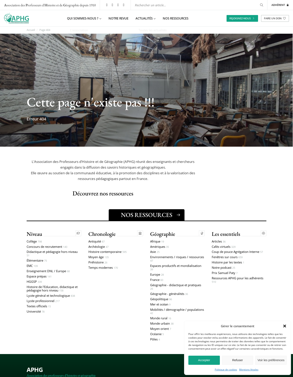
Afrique (157, 242)
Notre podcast (223, 268)
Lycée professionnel (43, 301)
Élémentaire (37, 261)
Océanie (157, 334)
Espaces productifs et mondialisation (175, 268)
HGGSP (34, 282)
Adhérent (280, 5)
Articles (219, 242)
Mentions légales (248, 369)
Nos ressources (175, 18)
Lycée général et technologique (51, 296)
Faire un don (275, 18)
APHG (35, 370)
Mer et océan (160, 305)
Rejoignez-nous (242, 18)
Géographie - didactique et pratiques (175, 287)
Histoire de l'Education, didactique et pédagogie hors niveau (52, 289)
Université (35, 312)
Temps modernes (103, 268)
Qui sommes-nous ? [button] (84, 18)
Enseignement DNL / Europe (48, 271)
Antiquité (96, 242)
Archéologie (98, 247)
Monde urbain (162, 324)
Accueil (31, 30)
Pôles (155, 340)
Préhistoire (97, 263)
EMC (32, 266)
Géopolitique (161, 299)
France (156, 280)
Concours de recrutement (47, 247)
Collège (34, 242)
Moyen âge (98, 257)
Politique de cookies (226, 369)
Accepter (204, 360)
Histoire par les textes (228, 263)
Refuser (237, 360)
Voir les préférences (270, 360)
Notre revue (118, 18)
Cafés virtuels (223, 247)
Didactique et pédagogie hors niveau (52, 254)
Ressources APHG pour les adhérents (237, 280)
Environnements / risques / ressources (177, 259)
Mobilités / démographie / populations (177, 311)
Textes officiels (39, 306)
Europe (157, 275)
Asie (155, 252)
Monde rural (160, 319)
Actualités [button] (146, 18)
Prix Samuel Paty (225, 273)
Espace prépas (39, 277)
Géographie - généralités (169, 294)
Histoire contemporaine (107, 252)
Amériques (159, 247)
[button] (285, 326)
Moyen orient (160, 329)
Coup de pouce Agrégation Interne (237, 252)
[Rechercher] (261, 5)
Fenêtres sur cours (227, 257)
